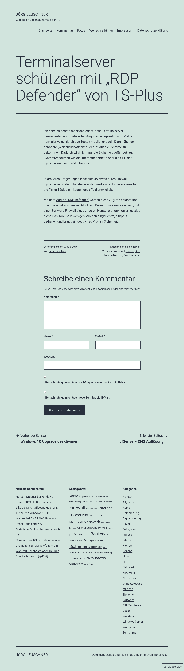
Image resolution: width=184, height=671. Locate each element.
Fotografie (129, 529)
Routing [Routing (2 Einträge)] (107, 535)
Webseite (49, 356)
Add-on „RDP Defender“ (72, 200)
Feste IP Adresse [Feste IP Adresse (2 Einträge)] (105, 502)
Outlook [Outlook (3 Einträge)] (109, 528)
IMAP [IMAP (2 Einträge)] (96, 509)
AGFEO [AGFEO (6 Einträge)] (73, 496)
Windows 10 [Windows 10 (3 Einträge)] (74, 564)
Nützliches (129, 578)
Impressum (125, 30)
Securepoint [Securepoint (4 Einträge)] (90, 540)
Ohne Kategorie (132, 583)
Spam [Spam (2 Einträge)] (105, 547)
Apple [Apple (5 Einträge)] (82, 496)
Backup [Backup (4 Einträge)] (90, 496)
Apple (126, 507)
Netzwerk (129, 567)
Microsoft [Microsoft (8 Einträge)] (76, 522)
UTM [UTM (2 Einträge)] (88, 553)
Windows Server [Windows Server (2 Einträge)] (87, 564)
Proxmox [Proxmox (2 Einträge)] (86, 535)
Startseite (45, 30)
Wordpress (129, 627)
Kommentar (65, 30)
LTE (125, 561)
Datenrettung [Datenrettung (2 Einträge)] (103, 497)
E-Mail (100, 336)
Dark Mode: (172, 667)
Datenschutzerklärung (152, 30)
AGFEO (127, 496)
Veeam (127, 610)
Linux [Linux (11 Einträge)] (98, 515)
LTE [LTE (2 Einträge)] (104, 516)
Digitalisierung (132, 518)
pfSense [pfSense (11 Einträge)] (75, 534)
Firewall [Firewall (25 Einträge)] (77, 507)
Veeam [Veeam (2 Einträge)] (93, 553)
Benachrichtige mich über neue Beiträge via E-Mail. (77, 397)
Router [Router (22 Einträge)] (97, 534)
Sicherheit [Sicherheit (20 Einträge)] (79, 546)
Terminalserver (132, 255)
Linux (126, 556)
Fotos (81, 30)
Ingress (127, 534)
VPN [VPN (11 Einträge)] (86, 558)
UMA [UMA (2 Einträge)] (84, 553)
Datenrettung (131, 513)
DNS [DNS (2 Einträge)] (90, 502)
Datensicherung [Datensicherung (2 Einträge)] (75, 502)
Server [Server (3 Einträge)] (100, 540)
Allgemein (129, 502)
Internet (128, 540)
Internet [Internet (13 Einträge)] (105, 508)
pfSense (128, 589)
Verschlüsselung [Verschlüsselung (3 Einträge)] (104, 553)
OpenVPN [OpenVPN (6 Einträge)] (98, 527)
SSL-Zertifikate (132, 605)
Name (48, 336)
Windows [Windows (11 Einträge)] (98, 558)
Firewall (130, 251)
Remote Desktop (113, 255)
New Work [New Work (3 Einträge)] (105, 522)
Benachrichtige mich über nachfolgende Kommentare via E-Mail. (86, 382)
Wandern (128, 616)
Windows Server (133, 621)
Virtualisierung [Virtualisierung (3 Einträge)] (75, 558)
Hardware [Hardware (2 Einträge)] (89, 509)
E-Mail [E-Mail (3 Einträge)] (95, 501)
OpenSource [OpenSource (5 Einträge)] (84, 527)
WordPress (160, 654)
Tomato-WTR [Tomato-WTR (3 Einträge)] (75, 553)
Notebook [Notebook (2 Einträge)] (72, 528)
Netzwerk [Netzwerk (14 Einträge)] (92, 522)
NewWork (129, 572)
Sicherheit (134, 246)
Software (128, 600)
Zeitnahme (129, 632)
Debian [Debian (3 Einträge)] (85, 501)
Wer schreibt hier (101, 30)
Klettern (128, 545)
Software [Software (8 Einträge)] (95, 547)
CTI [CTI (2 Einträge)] (96, 497)
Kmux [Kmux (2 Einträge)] (91, 516)
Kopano (127, 551)
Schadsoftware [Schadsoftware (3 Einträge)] (76, 540)
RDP (137, 251)
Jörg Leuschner (32, 14)
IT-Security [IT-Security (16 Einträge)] (78, 515)
